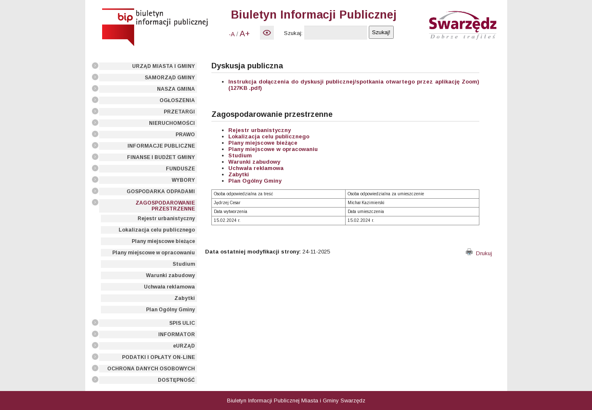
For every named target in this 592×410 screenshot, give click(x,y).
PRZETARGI (179, 112)
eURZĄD (184, 346)
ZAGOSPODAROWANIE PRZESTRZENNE (165, 206)
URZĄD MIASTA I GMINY (163, 66)
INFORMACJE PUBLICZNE (161, 146)
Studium (184, 264)
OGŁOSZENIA (177, 100)
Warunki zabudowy (170, 275)
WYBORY (183, 180)
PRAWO (185, 135)
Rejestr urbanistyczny (166, 218)
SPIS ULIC (182, 323)
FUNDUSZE (180, 169)
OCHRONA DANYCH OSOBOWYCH (151, 369)
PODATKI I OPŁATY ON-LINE (158, 357)
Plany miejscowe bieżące (163, 241)
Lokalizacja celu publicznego (157, 230)
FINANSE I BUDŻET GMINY (161, 157)
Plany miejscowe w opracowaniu (153, 253)
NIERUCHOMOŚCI (172, 123)
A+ (245, 33)
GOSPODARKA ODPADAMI (161, 191)
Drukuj (479, 253)
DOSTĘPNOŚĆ (176, 380)
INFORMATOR (176, 334)
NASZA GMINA (176, 89)
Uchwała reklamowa (169, 287)
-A (232, 34)
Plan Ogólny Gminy (170, 310)
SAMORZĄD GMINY (170, 78)
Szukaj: (293, 33)
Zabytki (184, 298)
